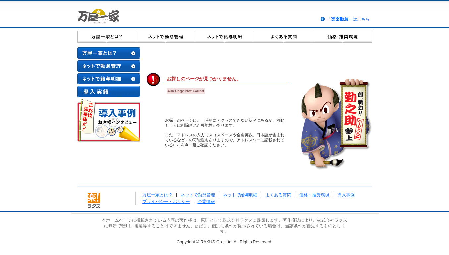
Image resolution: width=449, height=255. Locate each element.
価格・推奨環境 (314, 194)
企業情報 (206, 201)
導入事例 (346, 194)
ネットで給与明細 (240, 194)
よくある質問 (278, 194)
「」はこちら (348, 19)
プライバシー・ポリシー (166, 201)
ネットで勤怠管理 (198, 194)
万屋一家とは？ (157, 194)
